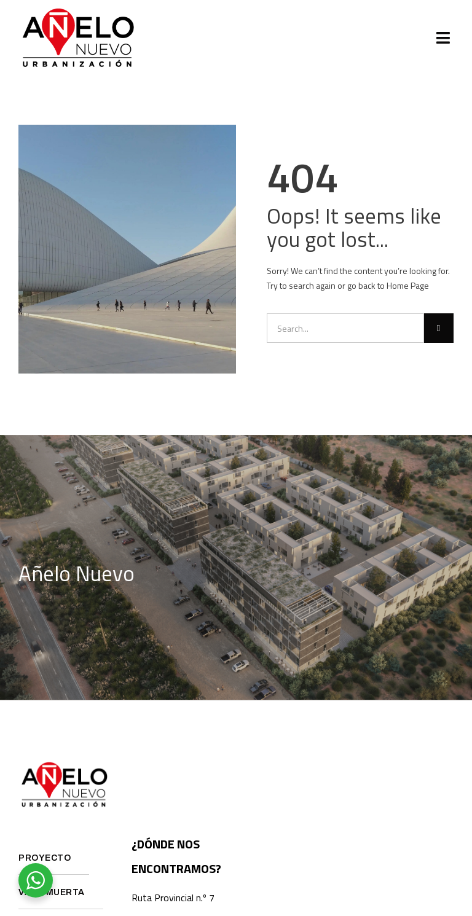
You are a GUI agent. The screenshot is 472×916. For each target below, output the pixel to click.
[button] (443, 38)
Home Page (408, 285)
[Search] (439, 328)
